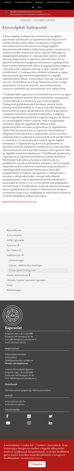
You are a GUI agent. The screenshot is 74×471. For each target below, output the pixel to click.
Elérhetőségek (16, 260)
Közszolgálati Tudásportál (44, 20)
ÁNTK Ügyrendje (15, 240)
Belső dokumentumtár (58, 2)
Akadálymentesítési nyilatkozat (19, 361)
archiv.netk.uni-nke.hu (15, 402)
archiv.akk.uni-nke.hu (15, 405)
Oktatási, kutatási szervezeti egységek (26, 280)
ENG (40, 7)
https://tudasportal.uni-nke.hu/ (19, 202)
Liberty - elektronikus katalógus (25, 265)
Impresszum (12, 348)
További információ (31, 458)
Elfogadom (37, 464)
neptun (7, 2)
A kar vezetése (14, 235)
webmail (39, 2)
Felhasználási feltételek (15, 354)
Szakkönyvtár (26, 20)
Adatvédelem (11, 358)
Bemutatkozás (14, 230)
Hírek (9, 285)
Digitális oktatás (23, 2)
